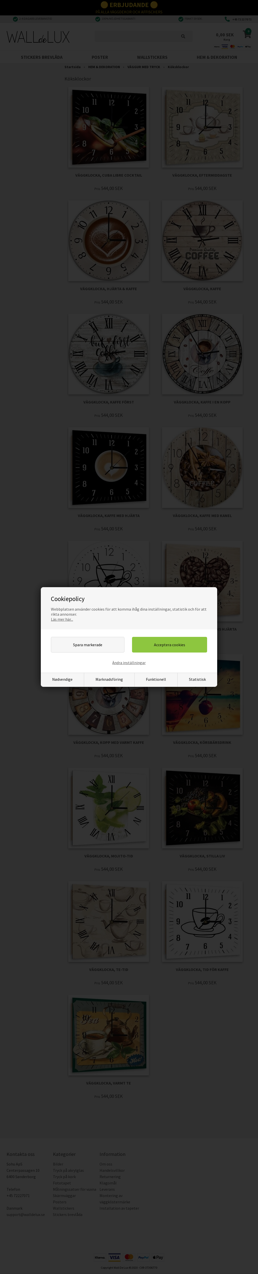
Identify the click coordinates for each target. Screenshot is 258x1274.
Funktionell (156, 679)
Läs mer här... (62, 619)
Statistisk (197, 679)
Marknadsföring (109, 679)
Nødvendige (62, 679)
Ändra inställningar (129, 662)
